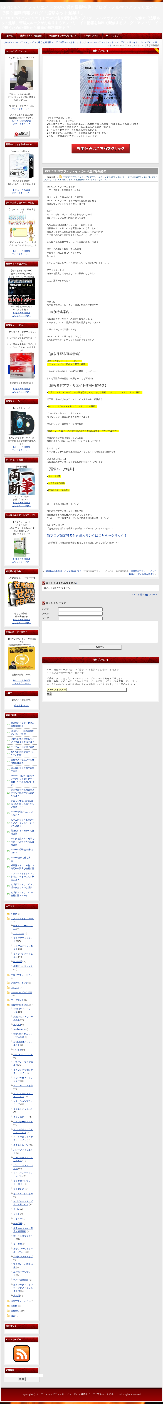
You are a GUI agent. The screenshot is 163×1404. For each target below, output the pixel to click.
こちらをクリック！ (21, 109)
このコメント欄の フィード (142, 594)
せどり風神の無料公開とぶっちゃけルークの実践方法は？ (22, 793)
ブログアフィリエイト (127, 42)
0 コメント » (106, 180)
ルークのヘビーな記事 (21, 992)
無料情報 (15, 1311)
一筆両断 (17, 1223)
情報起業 (17, 961)
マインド (15, 987)
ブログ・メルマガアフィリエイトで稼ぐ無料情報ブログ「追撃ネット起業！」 (77, 1394)
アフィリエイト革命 (23, 1085)
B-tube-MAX (19, 1029)
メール (45, 613)
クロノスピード (20, 1117)
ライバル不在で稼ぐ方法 (22, 747)
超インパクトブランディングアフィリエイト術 (23, 1287)
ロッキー (17, 1218)
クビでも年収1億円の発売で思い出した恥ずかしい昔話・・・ (22, 803)
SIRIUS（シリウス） (23, 1054)
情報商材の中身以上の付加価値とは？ (63, 571)
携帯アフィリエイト (23, 966)
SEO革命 (17, 1049)
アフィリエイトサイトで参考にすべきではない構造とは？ (22, 876)
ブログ (45, 618)
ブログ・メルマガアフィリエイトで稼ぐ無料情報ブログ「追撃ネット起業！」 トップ (45, 42)
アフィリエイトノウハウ (22, 918)
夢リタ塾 (17, 1244)
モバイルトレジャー (23, 1193)
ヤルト (16, 1214)
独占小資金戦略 (20, 1280)
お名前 (45, 609)
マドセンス (18, 1189)
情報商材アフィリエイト (88, 180)
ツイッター (18, 933)
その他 (14, 914)
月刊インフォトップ (23, 1256)
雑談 (13, 1315)
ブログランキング (19, 983)
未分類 (14, 1306)
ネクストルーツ (20, 1145)
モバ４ (16, 1209)
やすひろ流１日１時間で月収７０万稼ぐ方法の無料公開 (22, 841)
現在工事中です (21, 705)
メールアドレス (56, 689)
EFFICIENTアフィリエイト (101, 42)
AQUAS (17, 1024)
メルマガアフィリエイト (114, 177)
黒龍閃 (16, 1295)
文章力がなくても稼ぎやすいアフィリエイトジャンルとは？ (22, 822)
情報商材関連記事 (19, 1005)
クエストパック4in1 (22, 1109)
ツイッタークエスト (23, 1121)
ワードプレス (17, 1000)
